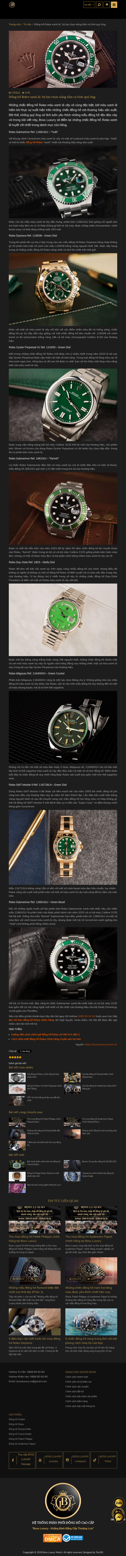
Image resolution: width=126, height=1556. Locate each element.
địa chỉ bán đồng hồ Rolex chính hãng (31, 1020)
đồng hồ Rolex (34, 142)
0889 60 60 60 (86, 1016)
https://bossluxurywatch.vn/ (101, 1044)
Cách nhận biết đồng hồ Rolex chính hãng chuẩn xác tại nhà (46, 1039)
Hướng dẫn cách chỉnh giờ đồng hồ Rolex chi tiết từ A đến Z (45, 1034)
